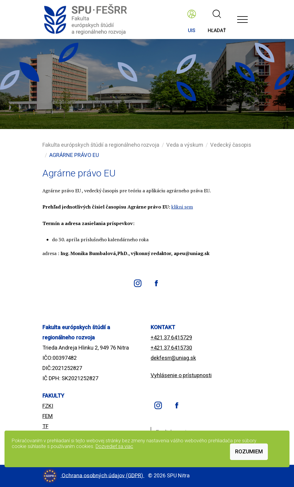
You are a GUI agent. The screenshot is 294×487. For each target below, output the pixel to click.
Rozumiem (249, 451)
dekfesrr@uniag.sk (173, 358)
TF (45, 426)
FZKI (47, 406)
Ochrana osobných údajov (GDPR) (103, 475)
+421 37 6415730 (171, 347)
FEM (47, 416)
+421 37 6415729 (171, 337)
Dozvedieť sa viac (114, 446)
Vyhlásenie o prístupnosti (181, 375)
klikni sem (182, 206)
